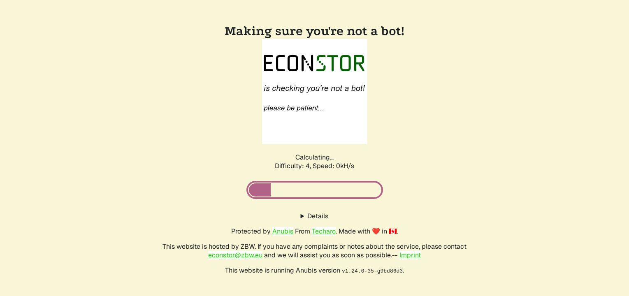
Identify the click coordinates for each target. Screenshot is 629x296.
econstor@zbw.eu (235, 255)
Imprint (410, 255)
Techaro (324, 231)
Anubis (282, 231)
